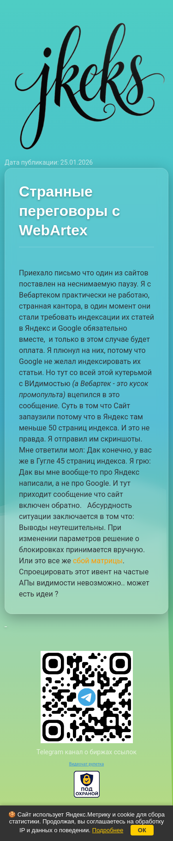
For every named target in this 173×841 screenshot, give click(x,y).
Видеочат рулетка (86, 764)
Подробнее (107, 830)
